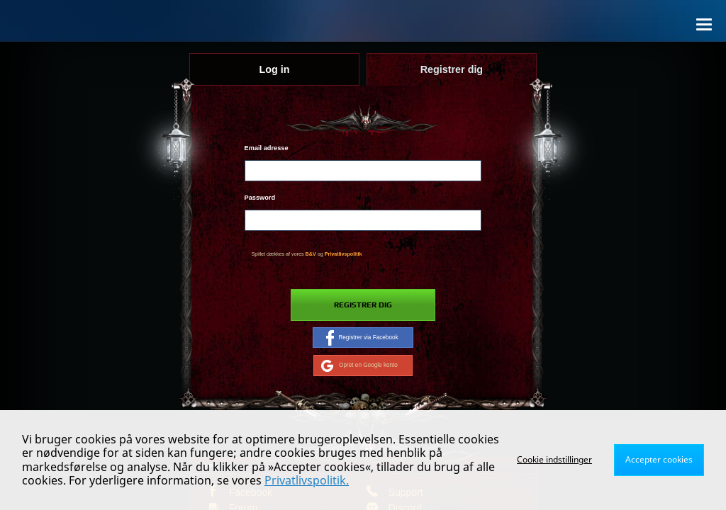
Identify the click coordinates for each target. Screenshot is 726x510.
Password (260, 197)
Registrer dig (363, 305)
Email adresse (267, 148)
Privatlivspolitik (343, 254)
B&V (311, 254)
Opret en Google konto (359, 365)
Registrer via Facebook (362, 338)
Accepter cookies (659, 459)
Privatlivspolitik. (306, 480)
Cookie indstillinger (554, 459)
